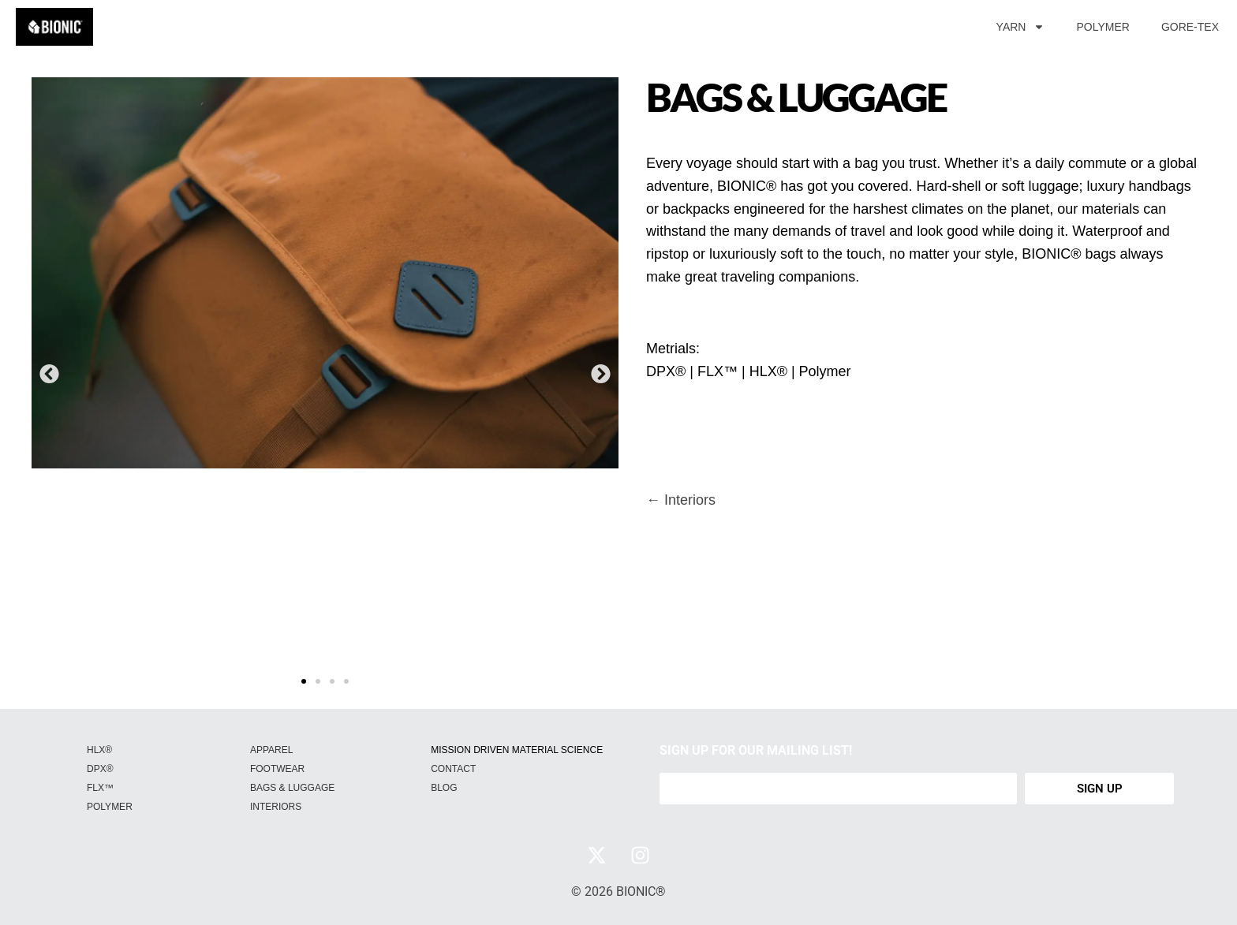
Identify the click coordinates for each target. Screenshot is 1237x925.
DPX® (100, 768)
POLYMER (1102, 27)
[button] (49, 373)
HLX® (99, 749)
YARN (1020, 26)
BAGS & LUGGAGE (292, 787)
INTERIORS (275, 806)
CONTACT (453, 768)
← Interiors (681, 500)
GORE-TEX (1190, 27)
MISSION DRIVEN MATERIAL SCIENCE (517, 749)
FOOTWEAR (277, 768)
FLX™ (100, 787)
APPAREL (271, 749)
